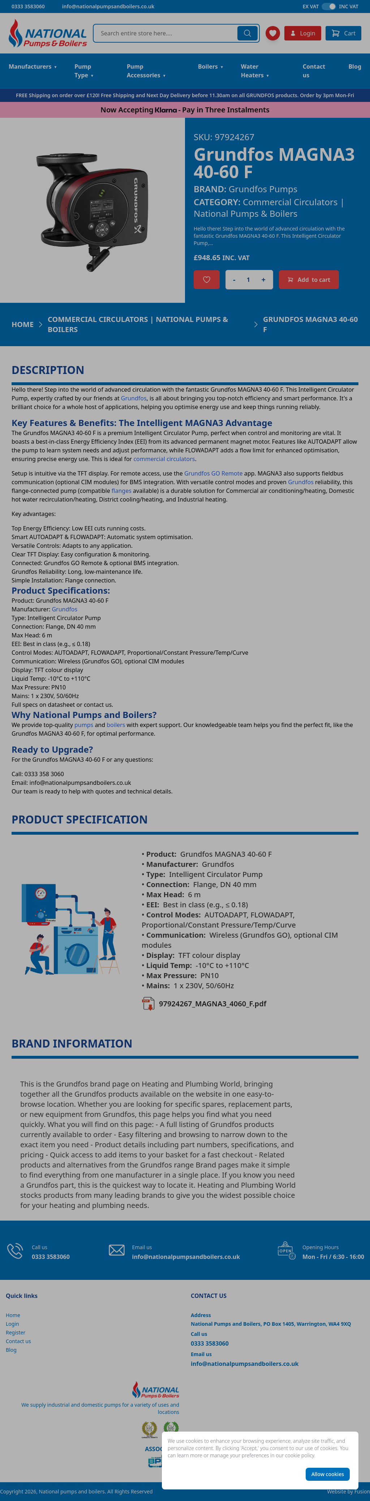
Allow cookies (327, 1474)
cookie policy (299, 1455)
